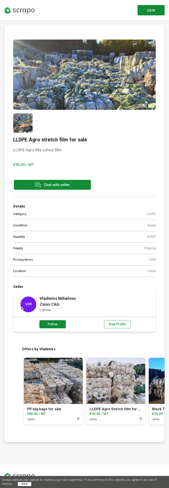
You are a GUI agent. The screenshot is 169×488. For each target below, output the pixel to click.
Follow (52, 324)
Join (151, 10)
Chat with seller (52, 184)
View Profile (117, 324)
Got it (24, 483)
